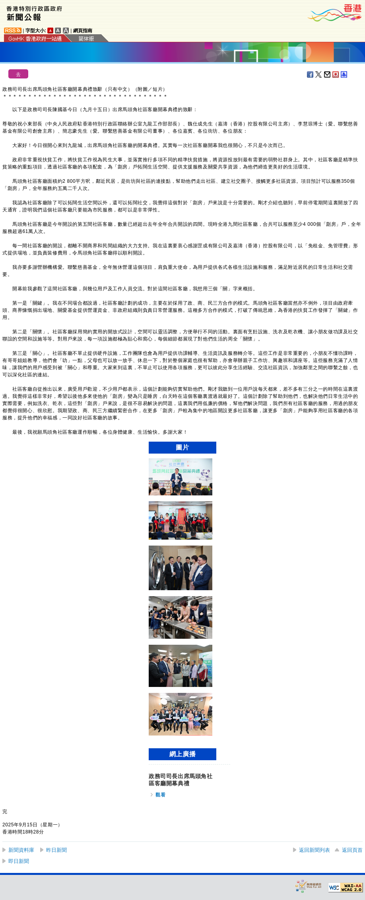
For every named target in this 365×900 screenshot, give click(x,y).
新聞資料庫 (21, 850)
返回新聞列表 (314, 850)
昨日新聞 (56, 850)
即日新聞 (18, 861)
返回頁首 (352, 850)
